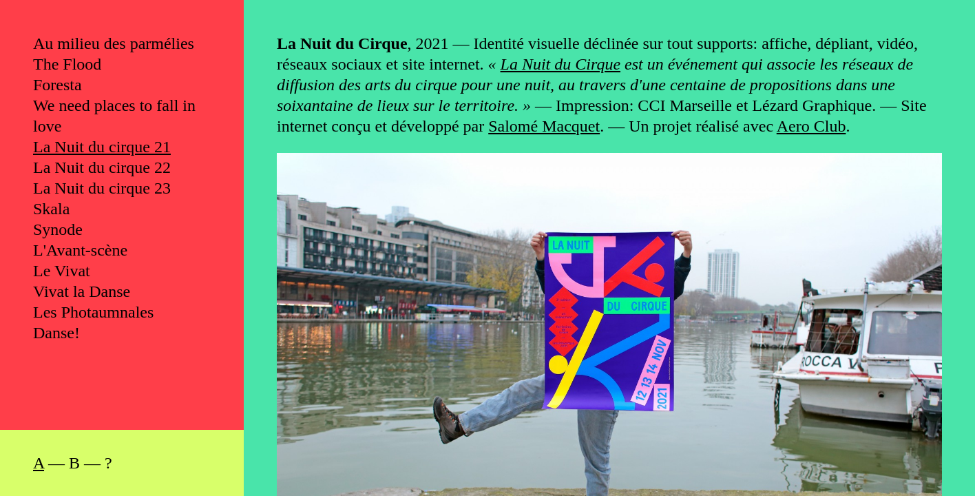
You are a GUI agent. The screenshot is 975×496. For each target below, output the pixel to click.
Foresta (57, 85)
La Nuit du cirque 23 (102, 188)
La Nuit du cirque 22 (102, 167)
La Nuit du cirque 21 (102, 147)
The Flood (67, 64)
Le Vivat (61, 271)
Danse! (56, 333)
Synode (58, 229)
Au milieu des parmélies (113, 43)
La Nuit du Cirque (560, 64)
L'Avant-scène (80, 250)
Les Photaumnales (93, 312)
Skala (51, 209)
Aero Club (811, 126)
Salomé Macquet (544, 126)
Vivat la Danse (81, 291)
